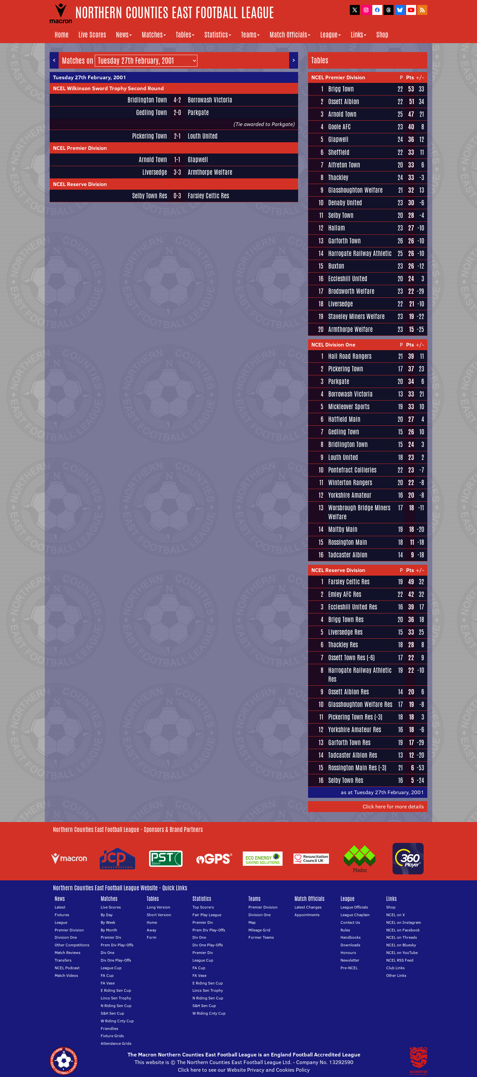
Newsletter (350, 960)
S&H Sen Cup (112, 1013)
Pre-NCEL (349, 968)
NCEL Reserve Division (80, 184)
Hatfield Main (344, 419)
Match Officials (290, 34)
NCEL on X (395, 915)
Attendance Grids (116, 1043)
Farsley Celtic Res (208, 195)
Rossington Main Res (352, 767)
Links (358, 34)
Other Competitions (72, 945)
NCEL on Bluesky (401, 945)
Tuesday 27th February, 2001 (89, 77)
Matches (154, 34)
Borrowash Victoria (210, 99)
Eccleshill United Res (352, 606)
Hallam (336, 227)
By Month (109, 930)
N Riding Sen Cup (116, 1005)
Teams (250, 34)
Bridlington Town (147, 99)
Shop (382, 34)
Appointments (307, 915)
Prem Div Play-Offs (117, 945)
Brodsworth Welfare (351, 291)
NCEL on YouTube (402, 952)
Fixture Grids (112, 1036)
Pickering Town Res (350, 717)
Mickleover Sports (348, 406)
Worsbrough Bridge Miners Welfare (359, 512)
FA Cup (107, 975)
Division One (66, 937)
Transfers (63, 960)
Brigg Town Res (345, 619)
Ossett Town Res (346, 657)
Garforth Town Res (349, 742)
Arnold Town (153, 159)
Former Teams (261, 937)
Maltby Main (342, 529)
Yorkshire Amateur (349, 495)
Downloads (350, 945)
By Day (107, 915)
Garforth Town (344, 240)
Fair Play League (206, 915)
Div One (107, 952)
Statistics (217, 34)
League (330, 34)
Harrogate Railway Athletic (360, 253)
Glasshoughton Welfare (355, 190)
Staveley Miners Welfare (356, 316)
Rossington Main (347, 542)
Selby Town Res (149, 195)
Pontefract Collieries (352, 470)
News (124, 34)
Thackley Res (343, 644)
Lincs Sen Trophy (116, 998)
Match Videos (66, 975)
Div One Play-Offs (116, 960)
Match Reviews (67, 952)
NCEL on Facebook (403, 930)
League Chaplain (355, 915)
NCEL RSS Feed (399, 960)
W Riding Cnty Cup (117, 1021)
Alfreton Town (344, 164)
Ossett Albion (343, 101)
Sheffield (338, 152)
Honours (348, 952)
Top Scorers (203, 907)
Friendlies (109, 1028)
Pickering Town (149, 136)
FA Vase (108, 983)
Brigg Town (341, 89)
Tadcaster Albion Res (352, 755)
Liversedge (154, 172)
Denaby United (345, 202)
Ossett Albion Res (348, 691)
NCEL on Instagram (403, 922)
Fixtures (62, 915)
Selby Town (340, 215)
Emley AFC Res (344, 594)
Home (62, 34)
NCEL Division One (333, 344)
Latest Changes (308, 907)
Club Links (395, 968)
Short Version (159, 915)
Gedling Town (151, 112)
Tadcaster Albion (347, 554)
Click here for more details (393, 806)
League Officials (354, 907)
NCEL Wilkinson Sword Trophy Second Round (108, 88)
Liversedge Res (345, 632)
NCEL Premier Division (80, 148)
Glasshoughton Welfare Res (360, 704)
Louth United (203, 136)
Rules (345, 930)
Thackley (338, 177)
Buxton (336, 266)
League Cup (111, 968)
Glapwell (198, 159)
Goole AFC (339, 126)
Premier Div (111, 937)
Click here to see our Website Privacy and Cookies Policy (244, 1069)
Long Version (158, 907)
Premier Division (69, 930)
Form (151, 937)
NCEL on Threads (401, 937)
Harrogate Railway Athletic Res (360, 674)
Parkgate (198, 112)
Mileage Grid (259, 930)
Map (252, 922)
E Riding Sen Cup (116, 990)
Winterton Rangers (350, 482)
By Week (108, 922)
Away (151, 930)
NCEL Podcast (67, 968)
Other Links (396, 975)
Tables (185, 34)
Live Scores (92, 34)
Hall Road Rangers (349, 356)
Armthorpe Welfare (210, 172)
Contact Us (350, 922)
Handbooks (351, 937)
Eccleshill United (347, 278)
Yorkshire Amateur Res (354, 729)
